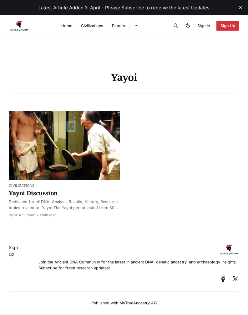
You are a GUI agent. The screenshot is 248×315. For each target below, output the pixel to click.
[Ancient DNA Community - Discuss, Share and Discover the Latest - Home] (28, 25)
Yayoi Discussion (33, 193)
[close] (240, 7)
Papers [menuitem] (118, 25)
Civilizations (22, 185)
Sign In (203, 25)
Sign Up (227, 25)
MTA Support (25, 215)
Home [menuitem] (66, 25)
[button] (136, 25)
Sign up (13, 251)
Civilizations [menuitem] (92, 25)
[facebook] (223, 279)
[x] (235, 279)
